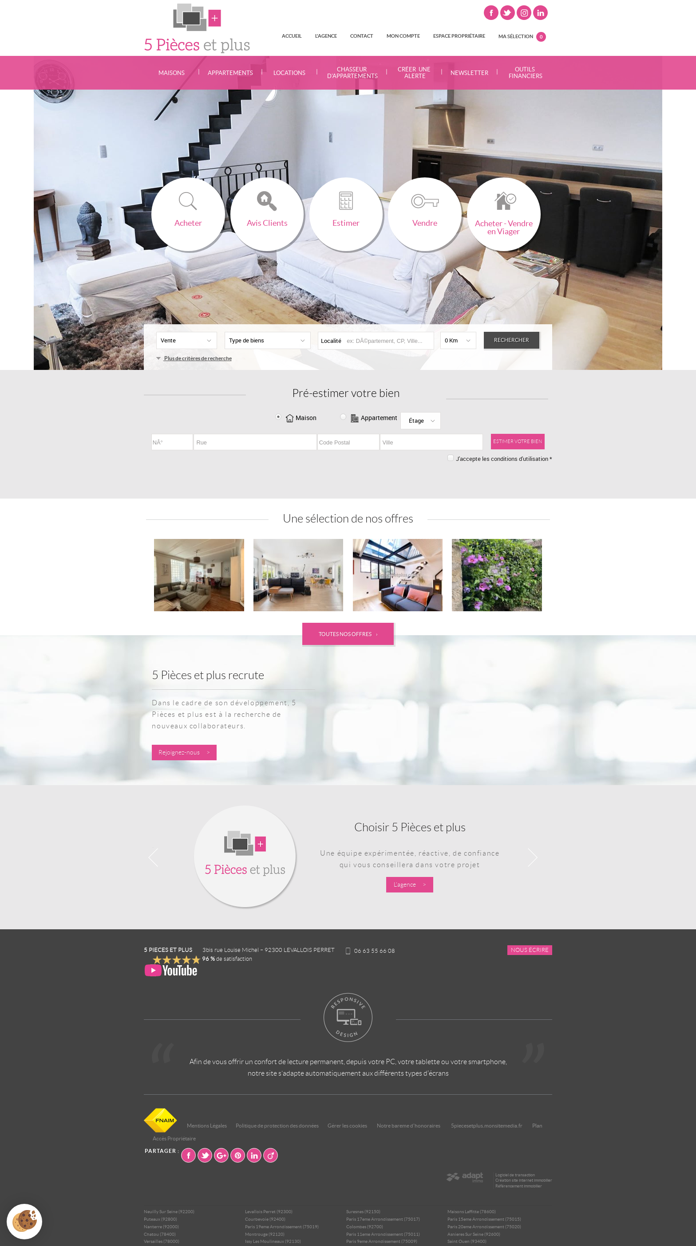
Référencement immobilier (518, 1186)
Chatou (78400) (160, 1234)
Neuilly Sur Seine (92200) (169, 1211)
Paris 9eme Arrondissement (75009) (381, 1241)
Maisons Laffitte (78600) (471, 1211)
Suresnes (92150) (363, 1211)
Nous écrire (530, 950)
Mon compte (403, 36)
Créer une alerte (414, 72)
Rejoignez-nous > (184, 752)
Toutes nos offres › (348, 634)
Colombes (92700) (364, 1226)
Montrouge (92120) (265, 1234)
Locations (289, 73)
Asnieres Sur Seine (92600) (473, 1234)
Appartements (230, 73)
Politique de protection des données (277, 1125)
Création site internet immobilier (523, 1180)
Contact (361, 36)
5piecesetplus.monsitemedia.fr (486, 1125)
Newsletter (469, 73)
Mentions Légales (207, 1125)
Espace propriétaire (459, 36)
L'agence (326, 36)
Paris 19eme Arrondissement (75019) (282, 1226)
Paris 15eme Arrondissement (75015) (484, 1219)
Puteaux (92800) (160, 1219)
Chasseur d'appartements (352, 72)
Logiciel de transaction (515, 1175)
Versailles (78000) (161, 1241)
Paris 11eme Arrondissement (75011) (383, 1234)
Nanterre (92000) (161, 1226)
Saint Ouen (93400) (466, 1241)
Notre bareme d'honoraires (409, 1125)
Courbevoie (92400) (265, 1219)
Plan (537, 1125)
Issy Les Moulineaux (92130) (273, 1241)
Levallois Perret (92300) (269, 1211)
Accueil (292, 36)
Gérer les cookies (347, 1125)
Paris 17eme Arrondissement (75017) (383, 1219)
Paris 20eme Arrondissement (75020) (484, 1226)
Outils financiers (524, 72)
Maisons (171, 73)
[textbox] (388, 341)
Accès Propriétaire (174, 1138)
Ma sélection (522, 37)
